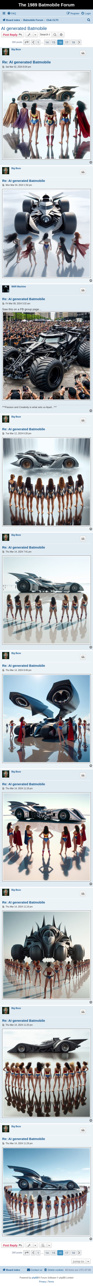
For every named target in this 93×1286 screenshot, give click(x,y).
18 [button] (73, 42)
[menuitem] (11, 13)
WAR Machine (18, 286)
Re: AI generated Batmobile (26, 62)
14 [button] (47, 42)
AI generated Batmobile (24, 28)
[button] (26, 42)
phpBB (35, 1278)
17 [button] (66, 42)
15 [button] (53, 42)
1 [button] (38, 42)
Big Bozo (16, 49)
